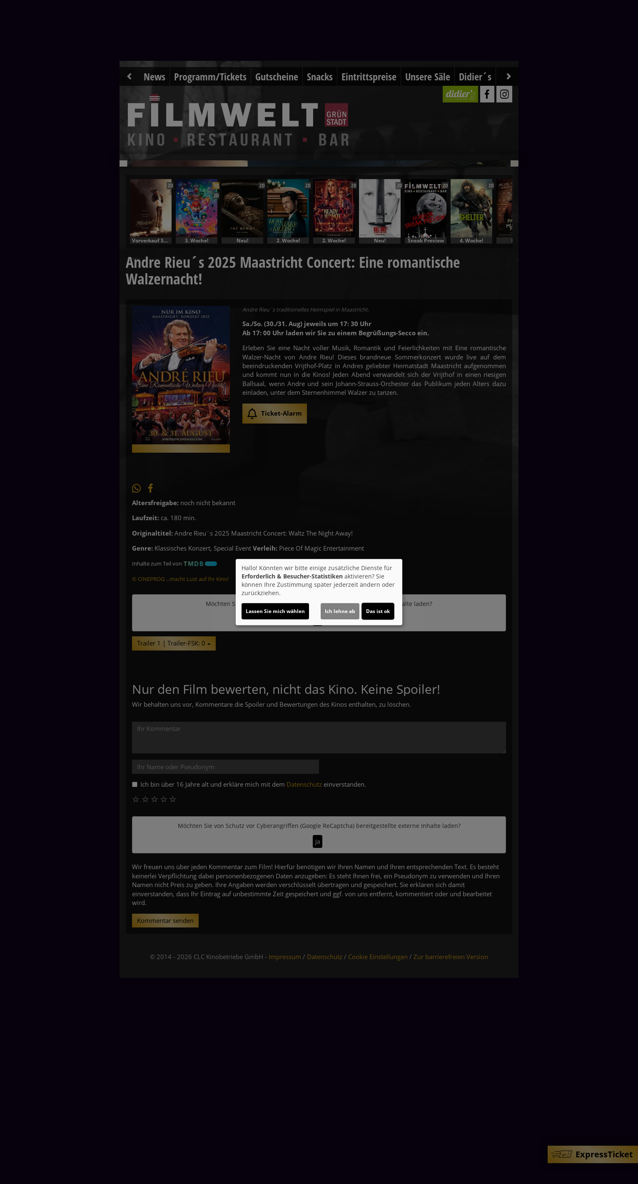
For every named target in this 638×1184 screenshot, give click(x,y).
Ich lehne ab (340, 611)
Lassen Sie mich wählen (275, 611)
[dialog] (319, 592)
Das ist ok (378, 611)
